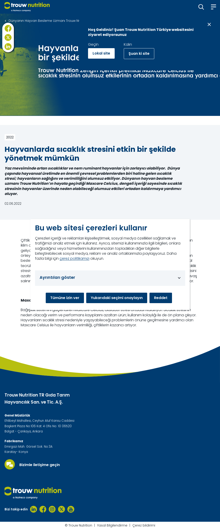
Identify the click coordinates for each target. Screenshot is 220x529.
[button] (201, 7)
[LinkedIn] (8, 46)
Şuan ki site (139, 53)
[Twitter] (61, 509)
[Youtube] (70, 509)
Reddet (160, 297)
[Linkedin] (33, 509)
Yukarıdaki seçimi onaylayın (117, 297)
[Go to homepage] (27, 7)
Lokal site (101, 53)
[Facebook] (8, 28)
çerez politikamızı (74, 258)
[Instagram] (52, 509)
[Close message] (209, 24)
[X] (8, 37)
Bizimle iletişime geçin (39, 464)
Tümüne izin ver (64, 297)
